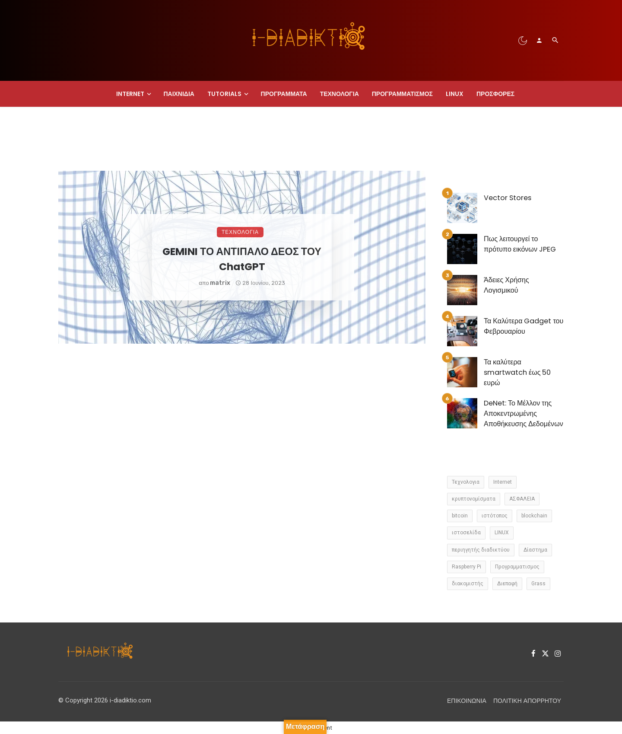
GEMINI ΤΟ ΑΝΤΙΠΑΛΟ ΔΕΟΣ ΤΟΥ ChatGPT (241, 259)
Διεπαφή (507, 584)
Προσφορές (495, 93)
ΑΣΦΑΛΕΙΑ (522, 499)
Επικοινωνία (466, 700)
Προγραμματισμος (402, 93)
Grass (538, 584)
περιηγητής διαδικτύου (481, 550)
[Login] (539, 40)
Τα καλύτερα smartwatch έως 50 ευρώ (517, 372)
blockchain (534, 516)
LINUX (454, 93)
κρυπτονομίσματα (473, 499)
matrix (220, 283)
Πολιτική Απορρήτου (527, 700)
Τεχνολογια (339, 93)
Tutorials (224, 93)
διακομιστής (467, 584)
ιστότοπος (495, 516)
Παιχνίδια (178, 93)
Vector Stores (507, 198)
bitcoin (460, 516)
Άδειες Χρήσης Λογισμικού (506, 285)
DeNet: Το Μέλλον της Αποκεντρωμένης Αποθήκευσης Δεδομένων (523, 413)
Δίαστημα (535, 550)
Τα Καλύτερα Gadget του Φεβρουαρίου (523, 326)
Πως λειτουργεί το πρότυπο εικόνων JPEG (520, 244)
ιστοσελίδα (466, 533)
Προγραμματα (284, 93)
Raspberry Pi (466, 567)
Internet (130, 93)
